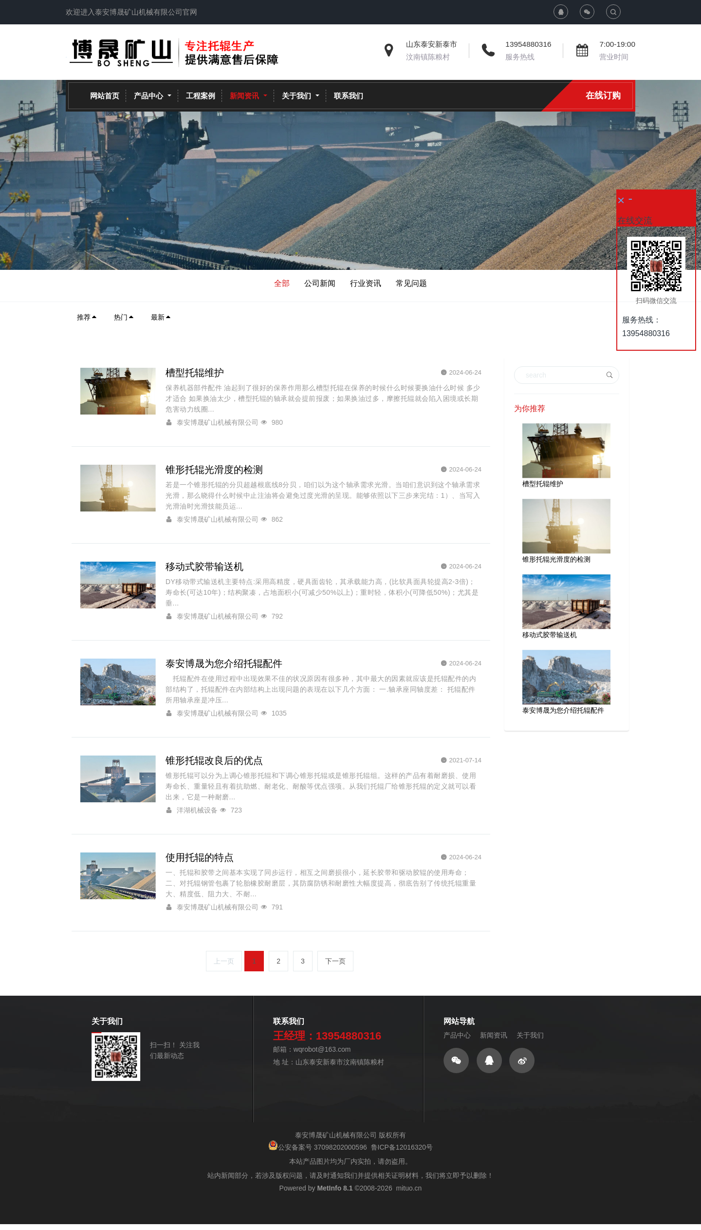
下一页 (335, 990)
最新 (161, 317)
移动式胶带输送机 (549, 635)
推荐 (87, 317)
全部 (282, 283)
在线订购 (603, 95)
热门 (124, 317)
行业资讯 (365, 283)
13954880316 (528, 44)
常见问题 (411, 283)
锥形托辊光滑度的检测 (556, 559)
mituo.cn (409, 1217)
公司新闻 (319, 283)
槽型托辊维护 (542, 484)
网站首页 (104, 96)
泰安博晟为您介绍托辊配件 (563, 710)
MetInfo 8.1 (334, 1217)
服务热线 (520, 57)
